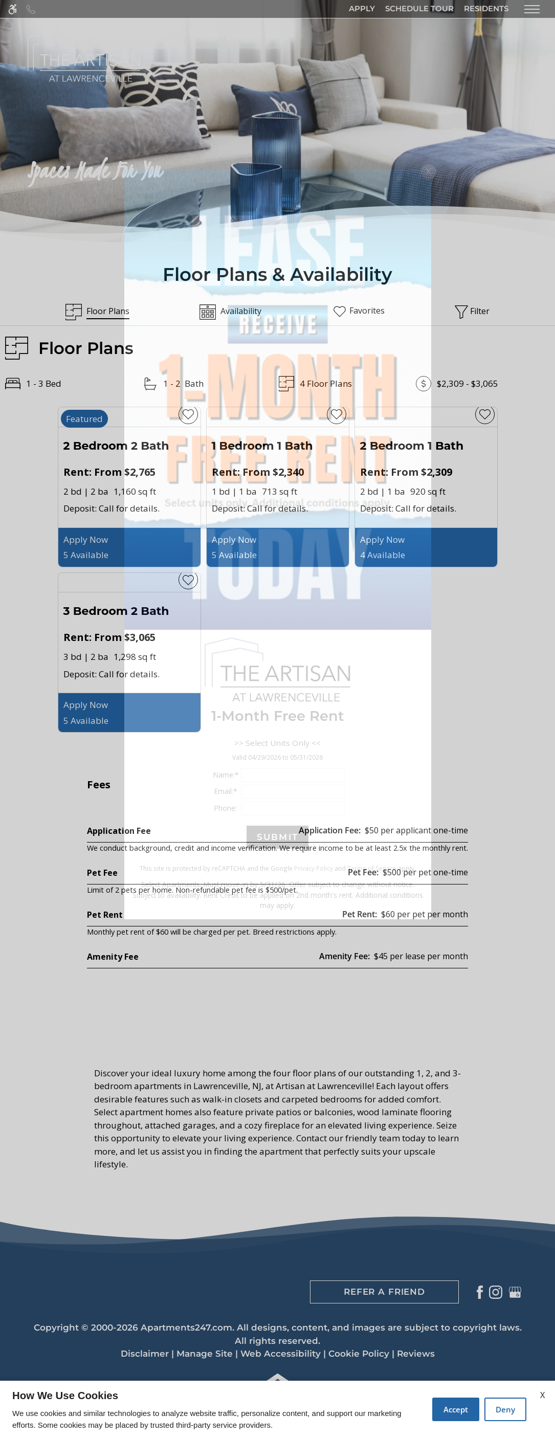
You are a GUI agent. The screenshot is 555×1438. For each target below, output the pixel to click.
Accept (455, 1409)
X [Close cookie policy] (542, 1395)
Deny (505, 1409)
